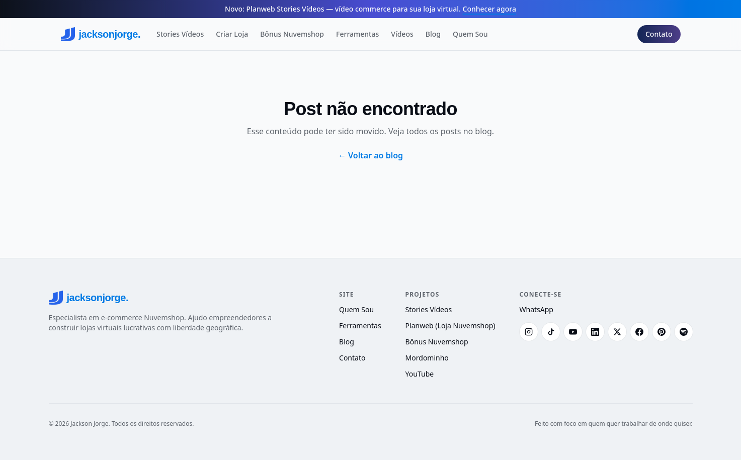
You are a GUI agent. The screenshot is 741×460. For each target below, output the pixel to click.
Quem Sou (470, 34)
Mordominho (427, 357)
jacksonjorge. (100, 34)
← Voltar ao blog (370, 155)
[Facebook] (639, 332)
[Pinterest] (661, 332)
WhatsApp (536, 309)
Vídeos (402, 34)
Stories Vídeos (180, 34)
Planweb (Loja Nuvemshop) (450, 325)
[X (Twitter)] (617, 332)
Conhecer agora (489, 9)
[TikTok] (551, 332)
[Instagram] (529, 332)
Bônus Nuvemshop (292, 34)
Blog (433, 34)
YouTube (419, 374)
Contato (659, 34)
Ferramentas (357, 34)
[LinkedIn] (595, 332)
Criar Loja (232, 34)
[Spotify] (684, 332)
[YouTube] (573, 332)
